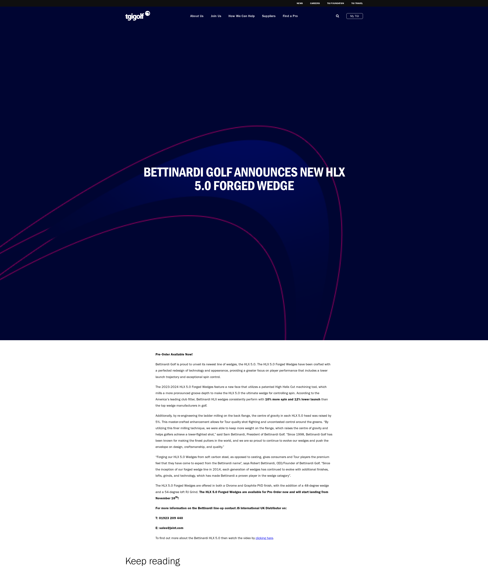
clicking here (264, 538)
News (300, 3)
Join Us (216, 16)
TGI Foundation (335, 3)
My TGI (354, 16)
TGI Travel (357, 3)
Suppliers (268, 16)
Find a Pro (290, 16)
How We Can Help (242, 16)
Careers (315, 3)
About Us (197, 16)
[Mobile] (337, 16)
